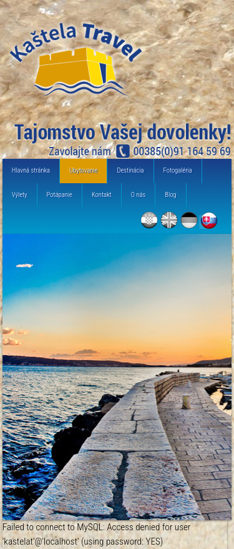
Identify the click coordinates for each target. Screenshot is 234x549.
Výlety (19, 195)
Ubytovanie (83, 170)
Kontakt (102, 195)
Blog (170, 195)
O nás (138, 195)
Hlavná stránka (31, 170)
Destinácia (130, 170)
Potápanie (59, 195)
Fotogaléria (177, 170)
